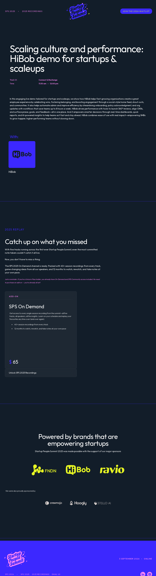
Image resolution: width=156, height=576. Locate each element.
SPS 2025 (10, 11)
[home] (78, 11)
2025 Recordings (32, 11)
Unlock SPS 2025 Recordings (22, 372)
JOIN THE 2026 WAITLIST (136, 11)
